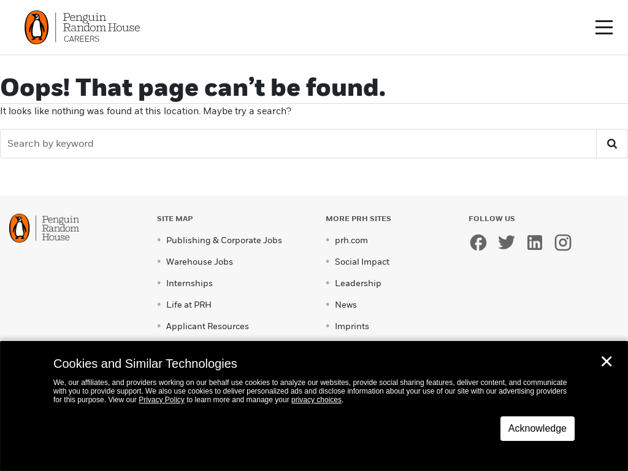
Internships (189, 283)
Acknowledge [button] (537, 428)
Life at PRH (189, 305)
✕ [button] (606, 361)
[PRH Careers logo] (84, 26)
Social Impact (362, 262)
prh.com (351, 240)
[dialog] (314, 406)
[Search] (299, 143)
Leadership (358, 283)
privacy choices (316, 399)
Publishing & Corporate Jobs (224, 240)
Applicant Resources (207, 326)
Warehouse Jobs (199, 262)
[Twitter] (510, 244)
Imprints (352, 326)
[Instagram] (566, 244)
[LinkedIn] (538, 244)
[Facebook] (481, 244)
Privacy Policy (162, 399)
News (346, 305)
